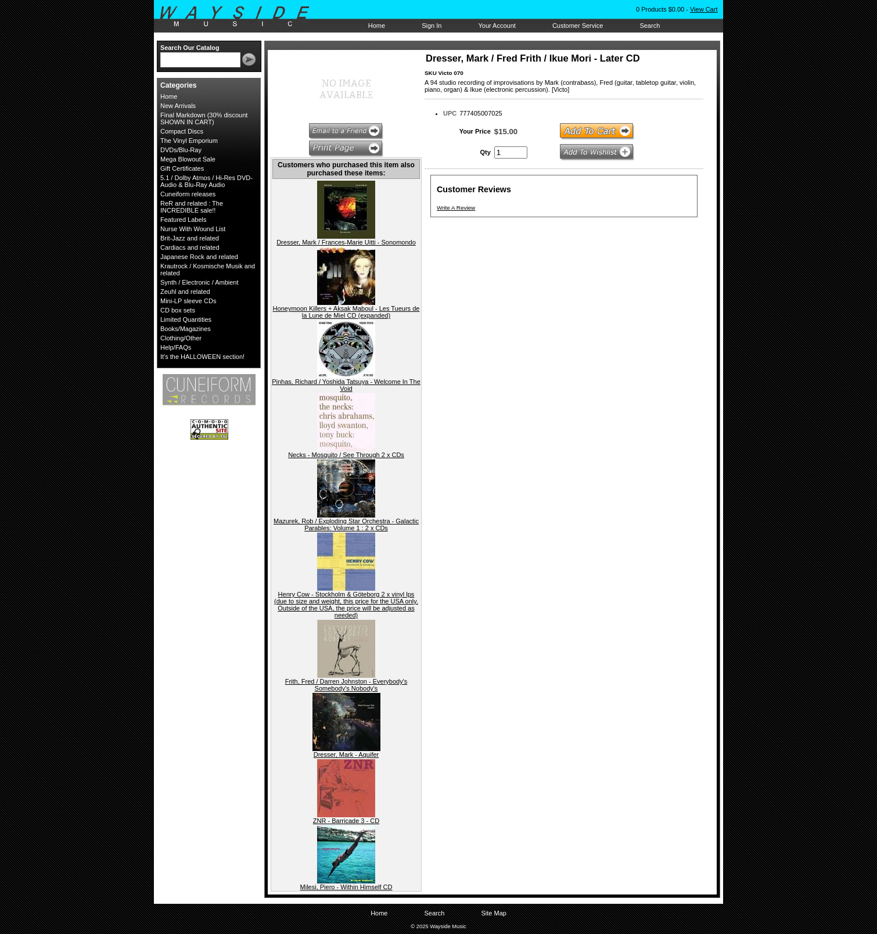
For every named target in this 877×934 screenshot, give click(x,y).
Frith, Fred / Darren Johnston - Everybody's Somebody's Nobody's (346, 685)
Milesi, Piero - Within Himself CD (346, 886)
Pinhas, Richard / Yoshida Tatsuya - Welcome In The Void (346, 385)
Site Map (493, 913)
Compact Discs (181, 131)
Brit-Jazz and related (189, 238)
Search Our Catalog (190, 47)
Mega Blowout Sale (187, 159)
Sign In (431, 25)
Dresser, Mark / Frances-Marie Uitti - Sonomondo (346, 242)
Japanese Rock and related (199, 256)
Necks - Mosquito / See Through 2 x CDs (346, 454)
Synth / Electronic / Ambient (199, 282)
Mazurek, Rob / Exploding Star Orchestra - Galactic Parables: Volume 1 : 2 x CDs (346, 524)
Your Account (496, 25)
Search (649, 25)
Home (376, 25)
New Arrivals (178, 105)
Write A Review (456, 207)
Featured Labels (183, 219)
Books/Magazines (185, 328)
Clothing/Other (181, 338)
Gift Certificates (182, 168)
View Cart (703, 9)
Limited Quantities (185, 319)
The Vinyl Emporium (189, 140)
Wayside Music (240, 17)
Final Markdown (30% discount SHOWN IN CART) (203, 118)
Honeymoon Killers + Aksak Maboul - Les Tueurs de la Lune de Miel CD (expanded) (346, 312)
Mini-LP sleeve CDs (188, 300)
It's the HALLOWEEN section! (202, 356)
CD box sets (177, 310)
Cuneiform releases (187, 194)
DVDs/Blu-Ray (181, 149)
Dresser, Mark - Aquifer (346, 754)
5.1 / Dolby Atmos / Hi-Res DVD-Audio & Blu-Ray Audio (206, 181)
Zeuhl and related (185, 291)
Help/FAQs (175, 347)
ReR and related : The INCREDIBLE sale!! (191, 207)
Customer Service (577, 25)
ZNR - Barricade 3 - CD (346, 820)
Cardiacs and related (190, 247)
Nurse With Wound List (192, 228)
